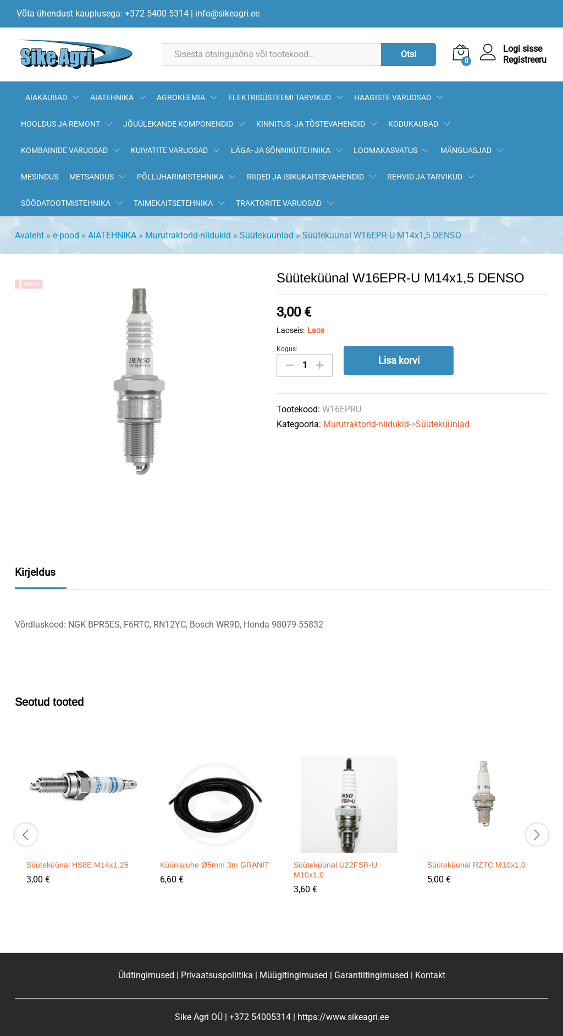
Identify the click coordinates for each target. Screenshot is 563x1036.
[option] (81, 828)
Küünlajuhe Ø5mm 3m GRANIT (214, 864)
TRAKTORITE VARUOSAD (279, 203)
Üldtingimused (146, 975)
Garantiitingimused (371, 975)
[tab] (41, 576)
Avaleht (29, 235)
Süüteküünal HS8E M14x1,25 (77, 864)
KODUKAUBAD (413, 124)
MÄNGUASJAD (466, 150)
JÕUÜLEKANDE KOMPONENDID (178, 124)
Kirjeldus (35, 572)
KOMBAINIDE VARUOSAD (64, 150)
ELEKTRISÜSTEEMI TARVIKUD (279, 97)
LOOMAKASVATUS (385, 150)
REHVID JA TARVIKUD (424, 177)
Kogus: (287, 349)
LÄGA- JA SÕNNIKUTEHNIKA (280, 150)
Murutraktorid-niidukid (188, 235)
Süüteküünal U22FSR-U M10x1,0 (335, 869)
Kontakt (430, 975)
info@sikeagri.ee (227, 13)
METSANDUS (91, 177)
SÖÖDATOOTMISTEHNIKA (66, 203)
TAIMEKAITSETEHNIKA (173, 203)
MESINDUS (39, 177)
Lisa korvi (399, 360)
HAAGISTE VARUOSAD (392, 97)
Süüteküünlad (267, 235)
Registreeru (525, 59)
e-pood (66, 235)
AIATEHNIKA (112, 97)
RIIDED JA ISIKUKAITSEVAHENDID (305, 177)
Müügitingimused (294, 975)
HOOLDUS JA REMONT (60, 124)
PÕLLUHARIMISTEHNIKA (180, 177)
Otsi (408, 54)
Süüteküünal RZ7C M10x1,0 (476, 864)
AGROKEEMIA (181, 97)
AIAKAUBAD (46, 97)
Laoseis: (291, 330)
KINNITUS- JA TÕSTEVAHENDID (310, 124)
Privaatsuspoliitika (217, 975)
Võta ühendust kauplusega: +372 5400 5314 (102, 13)
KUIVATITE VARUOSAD (169, 150)
